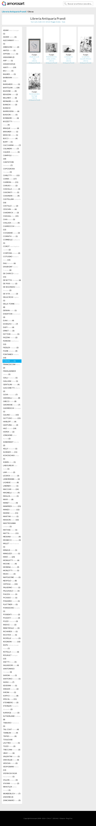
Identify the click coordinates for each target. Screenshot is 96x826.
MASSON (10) (11, 520)
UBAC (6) (8, 753)
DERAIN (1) (10, 310)
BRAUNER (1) (10, 132)
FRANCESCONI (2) (11, 366)
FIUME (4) (10, 351)
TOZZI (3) (9, 746)
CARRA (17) (9, 179)
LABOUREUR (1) (10, 467)
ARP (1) (8, 60)
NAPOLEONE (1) (11, 577)
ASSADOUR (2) (9, 64)
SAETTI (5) (9, 662)
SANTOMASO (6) (8, 670)
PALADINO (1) (11, 587)
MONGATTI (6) (11, 560)
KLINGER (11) (10, 452)
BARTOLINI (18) (11, 88)
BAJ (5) (8, 71)
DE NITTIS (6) (12, 280)
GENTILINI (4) (11, 384)
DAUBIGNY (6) (10, 268)
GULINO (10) (11, 415)
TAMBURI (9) (10, 733)
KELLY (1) (10, 449)
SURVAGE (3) (11, 713)
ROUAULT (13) (10, 657)
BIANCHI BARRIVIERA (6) (11, 109)
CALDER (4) (11, 152)
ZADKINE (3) (8, 797)
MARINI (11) (10, 513)
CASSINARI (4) (11, 196)
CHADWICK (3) (11, 212)
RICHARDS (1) (10, 631)
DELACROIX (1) (11, 299)
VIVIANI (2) (11, 783)
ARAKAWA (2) (8, 57)
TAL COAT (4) (11, 729)
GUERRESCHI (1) (12, 410)
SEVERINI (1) (10, 685)
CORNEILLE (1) (11, 241)
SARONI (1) (10, 675)
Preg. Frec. (69, 818)
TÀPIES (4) (9, 736)
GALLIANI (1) (10, 381)
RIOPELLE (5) (11, 638)
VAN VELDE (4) (11, 760)
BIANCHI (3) (10, 104)
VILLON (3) (10, 780)
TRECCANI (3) (11, 750)
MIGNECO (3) (12, 540)
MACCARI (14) (11, 489)
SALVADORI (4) (11, 665)
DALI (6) (9, 263)
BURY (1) (8, 142)
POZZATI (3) (11, 618)
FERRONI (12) (10, 342)
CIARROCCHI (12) (11, 228)
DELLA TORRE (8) (11, 305)
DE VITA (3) (10, 294)
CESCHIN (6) (10, 209)
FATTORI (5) (11, 334)
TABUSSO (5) (11, 724)
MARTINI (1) (10, 516)
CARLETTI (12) (11, 175)
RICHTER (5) (10, 635)
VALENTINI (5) (11, 756)
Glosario (62, 818)
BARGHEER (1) (11, 84)
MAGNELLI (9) (11, 493)
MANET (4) (10, 503)
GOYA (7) (10, 394)
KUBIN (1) (9, 462)
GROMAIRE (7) (11, 405)
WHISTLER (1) (10, 788)
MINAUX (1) (10, 550)
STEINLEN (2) (10, 707)
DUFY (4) (8, 327)
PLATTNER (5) (10, 604)
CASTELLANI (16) (12, 201)
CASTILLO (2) (10, 206)
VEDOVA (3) (10, 763)
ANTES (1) (9, 50)
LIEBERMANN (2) (11, 479)
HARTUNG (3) (10, 425)
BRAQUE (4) (11, 128)
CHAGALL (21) (10, 216)
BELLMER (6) (10, 98)
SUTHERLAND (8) (11, 718)
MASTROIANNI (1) (9, 524)
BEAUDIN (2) (10, 94)
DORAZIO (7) (10, 324)
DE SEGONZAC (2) (11, 288)
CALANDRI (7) (11, 148)
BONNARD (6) (11, 118)
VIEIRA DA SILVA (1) (10, 775)
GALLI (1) (10, 378)
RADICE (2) (9, 625)
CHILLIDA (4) (11, 223)
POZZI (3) (10, 621)
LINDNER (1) (10, 486)
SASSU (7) (8, 682)
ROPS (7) (11, 646)
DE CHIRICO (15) (11, 275)
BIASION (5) (10, 115)
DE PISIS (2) (10, 283)
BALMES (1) (9, 74)
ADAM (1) (11, 32)
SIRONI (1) (9, 692)
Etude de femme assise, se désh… (51, 58)
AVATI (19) (9, 67)
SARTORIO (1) (11, 679)
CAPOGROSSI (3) (9, 170)
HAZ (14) (9, 428)
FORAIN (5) (9, 361)
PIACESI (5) (10, 594)
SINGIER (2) (10, 689)
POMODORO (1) (11, 609)
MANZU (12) (11, 510)
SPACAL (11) (10, 699)
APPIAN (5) (10, 54)
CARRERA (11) (10, 182)
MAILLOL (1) (11, 496)
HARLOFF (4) (9, 421)
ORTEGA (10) (10, 584)
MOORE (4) (10, 564)
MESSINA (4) (12, 537)
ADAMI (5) (9, 37)
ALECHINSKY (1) (11, 42)
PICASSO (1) (10, 598)
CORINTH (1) (10, 236)
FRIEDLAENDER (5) (9, 372)
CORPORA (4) (11, 253)
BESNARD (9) (10, 101)
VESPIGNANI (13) (10, 768)
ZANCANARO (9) (11, 800)
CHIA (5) (9, 219)
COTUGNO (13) (10, 258)
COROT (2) (11, 248)
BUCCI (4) (10, 138)
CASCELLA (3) (11, 189)
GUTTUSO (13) (11, 418)
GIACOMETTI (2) (11, 389)
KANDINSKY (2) (11, 443)
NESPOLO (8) (10, 581)
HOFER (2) (8, 432)
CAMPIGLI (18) (10, 157)
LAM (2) (9, 472)
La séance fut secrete (68, 58)
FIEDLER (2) (10, 347)
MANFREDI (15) (12, 506)
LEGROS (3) (11, 476)
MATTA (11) (10, 533)
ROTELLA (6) (11, 652)
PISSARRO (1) (11, 601)
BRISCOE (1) (10, 135)
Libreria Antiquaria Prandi (14, 11)
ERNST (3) (8, 331)
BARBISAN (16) (10, 79)
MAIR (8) (8, 499)
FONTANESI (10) (11, 356)
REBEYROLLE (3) (11, 628)
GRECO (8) (9, 401)
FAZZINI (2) (10, 337)
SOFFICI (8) (10, 696)
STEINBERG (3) (10, 702)
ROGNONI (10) (11, 642)
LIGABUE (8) (11, 482)
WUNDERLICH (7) (11, 793)
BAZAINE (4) (10, 91)
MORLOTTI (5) (11, 570)
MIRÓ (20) (9, 557)
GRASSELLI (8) (11, 398)
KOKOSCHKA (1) (11, 457)
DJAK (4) (8, 320)
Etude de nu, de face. (34, 58)
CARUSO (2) (10, 185)
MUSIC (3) (9, 574)
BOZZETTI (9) (11, 123)
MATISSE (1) (10, 530)
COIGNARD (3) (11, 233)
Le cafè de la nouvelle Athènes (85, 58)
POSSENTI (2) (11, 614)
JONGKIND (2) (10, 437)
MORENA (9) (11, 567)
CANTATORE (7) (8, 163)
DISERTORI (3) (11, 315)
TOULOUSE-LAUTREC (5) (11, 741)
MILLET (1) (11, 545)
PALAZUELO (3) (11, 591)
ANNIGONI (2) (11, 47)
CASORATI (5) (11, 192)
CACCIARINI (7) (12, 145)
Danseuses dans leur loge (34, 95)
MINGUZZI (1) (11, 553)
